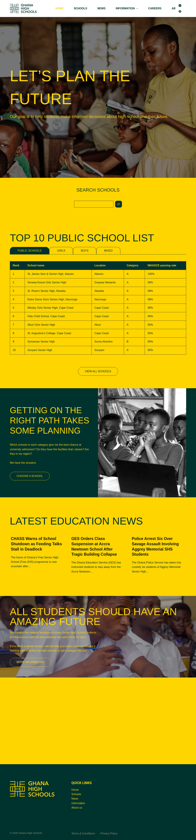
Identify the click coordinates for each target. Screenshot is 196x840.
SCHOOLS (80, 8)
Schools (76, 794)
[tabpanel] (98, 307)
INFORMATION (127, 8)
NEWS (101, 8)
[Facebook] (180, 11)
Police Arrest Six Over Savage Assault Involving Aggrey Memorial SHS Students (155, 546)
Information (78, 803)
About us (77, 807)
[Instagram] (180, 5)
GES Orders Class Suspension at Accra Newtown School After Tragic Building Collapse (94, 546)
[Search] (118, 204)
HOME (59, 8)
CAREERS (154, 8)
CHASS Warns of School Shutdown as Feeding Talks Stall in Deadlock (36, 543)
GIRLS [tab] (61, 250)
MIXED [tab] (108, 250)
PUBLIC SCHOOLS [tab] (29, 250)
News (75, 798)
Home (75, 789)
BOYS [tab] (84, 250)
